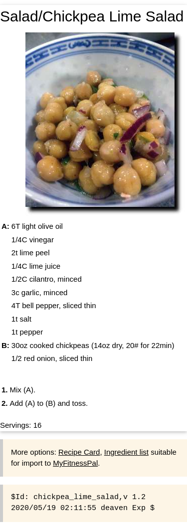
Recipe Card (79, 452)
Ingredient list (126, 452)
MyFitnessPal (75, 463)
